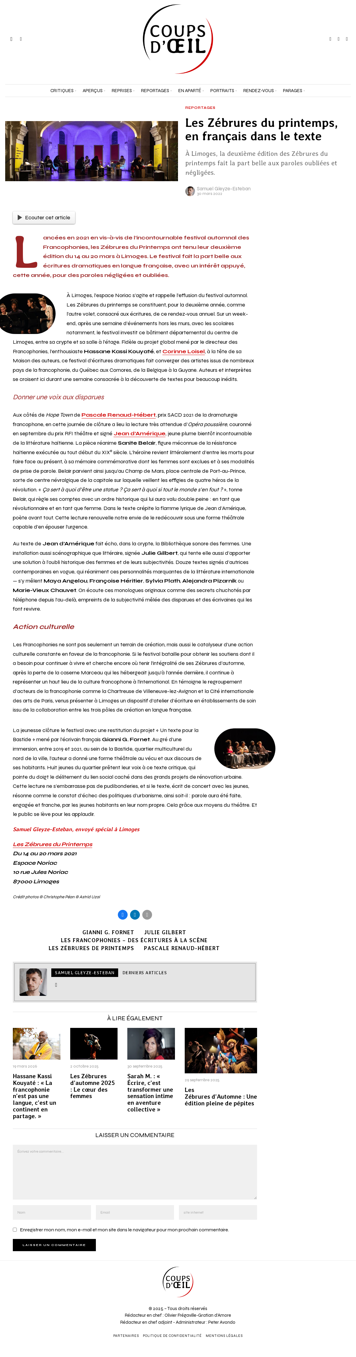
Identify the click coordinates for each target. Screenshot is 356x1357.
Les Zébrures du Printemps (52, 844)
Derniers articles (144, 972)
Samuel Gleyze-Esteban (224, 188)
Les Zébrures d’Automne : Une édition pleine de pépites (221, 1097)
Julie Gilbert (165, 932)
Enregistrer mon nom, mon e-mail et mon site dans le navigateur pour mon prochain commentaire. (124, 1230)
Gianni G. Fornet (108, 932)
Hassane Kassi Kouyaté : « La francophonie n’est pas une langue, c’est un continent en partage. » (34, 1096)
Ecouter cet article (44, 217)
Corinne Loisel (183, 351)
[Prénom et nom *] (311, 1259)
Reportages (200, 108)
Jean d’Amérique (139, 433)
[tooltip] (330, 39)
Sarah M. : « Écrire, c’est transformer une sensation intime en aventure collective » (150, 1093)
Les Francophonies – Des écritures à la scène (134, 940)
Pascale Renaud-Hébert (119, 414)
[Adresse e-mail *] (311, 1282)
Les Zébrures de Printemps (91, 948)
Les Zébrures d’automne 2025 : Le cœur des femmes (92, 1086)
